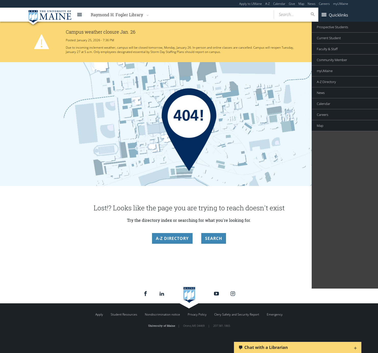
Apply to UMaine (250, 4)
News (312, 4)
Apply (99, 314)
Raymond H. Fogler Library (117, 14)
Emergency (275, 314)
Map (301, 4)
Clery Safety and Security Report (236, 314)
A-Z (267, 4)
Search (213, 238)
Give (292, 4)
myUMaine (340, 4)
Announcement (331, 40)
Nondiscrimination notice (162, 314)
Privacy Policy (197, 314)
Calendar (279, 4)
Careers (324, 4)
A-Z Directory (172, 238)
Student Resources (124, 314)
